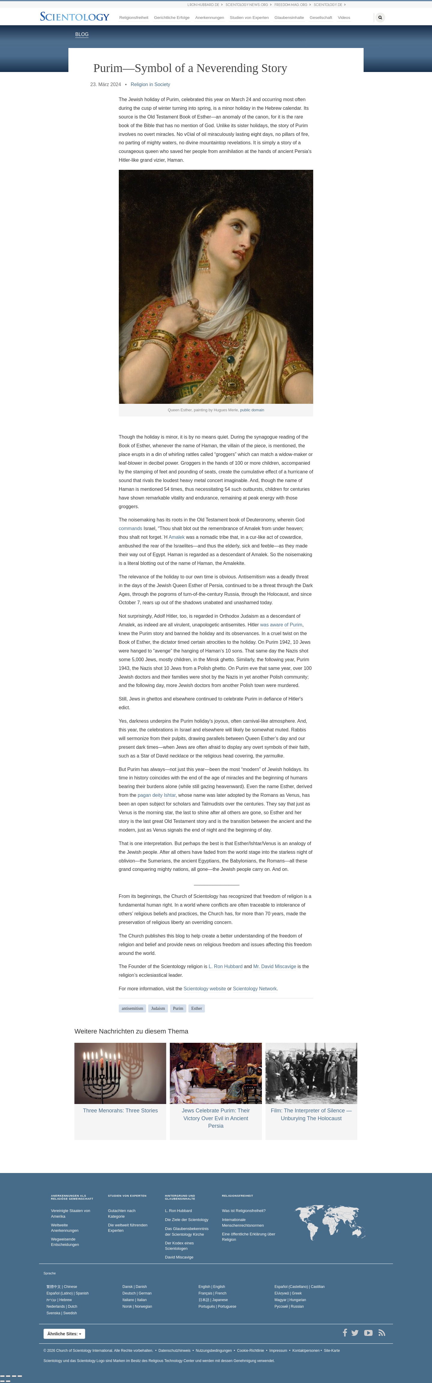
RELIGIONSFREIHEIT (237, 1196)
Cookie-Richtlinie (250, 1350)
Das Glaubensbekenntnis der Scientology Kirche (186, 1231)
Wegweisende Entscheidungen (65, 1242)
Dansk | (134, 1287)
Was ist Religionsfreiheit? (244, 1210)
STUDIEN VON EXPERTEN (127, 1196)
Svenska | (61, 1313)
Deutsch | (137, 1293)
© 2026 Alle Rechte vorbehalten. (98, 1350)
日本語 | (213, 1300)
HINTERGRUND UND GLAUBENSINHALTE (180, 1197)
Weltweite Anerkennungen (65, 1228)
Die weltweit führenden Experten (128, 1228)
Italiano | (134, 1300)
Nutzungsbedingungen (214, 1350)
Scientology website (205, 988)
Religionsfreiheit (133, 17)
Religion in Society (150, 84)
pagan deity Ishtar (157, 795)
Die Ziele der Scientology (186, 1219)
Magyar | (290, 1300)
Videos (344, 17)
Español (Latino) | (67, 1293)
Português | (217, 1306)
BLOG (81, 34)
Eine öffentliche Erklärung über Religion (248, 1237)
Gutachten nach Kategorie (122, 1213)
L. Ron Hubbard (226, 966)
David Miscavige (179, 1257)
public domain (252, 410)
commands (130, 528)
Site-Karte (332, 1350)
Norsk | (137, 1306)
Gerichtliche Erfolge (172, 17)
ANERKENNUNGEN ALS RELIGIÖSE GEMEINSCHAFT (72, 1197)
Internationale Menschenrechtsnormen (243, 1222)
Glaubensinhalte (289, 17)
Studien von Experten (249, 17)
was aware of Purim (281, 624)
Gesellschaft (321, 17)
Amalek (176, 537)
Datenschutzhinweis (174, 1350)
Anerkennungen (209, 17)
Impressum (278, 1350)
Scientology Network (255, 988)
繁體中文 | (61, 1287)
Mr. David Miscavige (274, 966)
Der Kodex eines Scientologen (179, 1246)
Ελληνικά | (288, 1293)
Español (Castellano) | (299, 1287)
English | (212, 1287)
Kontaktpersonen (306, 1350)
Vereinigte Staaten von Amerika (70, 1213)
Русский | (289, 1306)
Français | (212, 1293)
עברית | (59, 1300)
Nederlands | (61, 1306)
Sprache (50, 1273)
